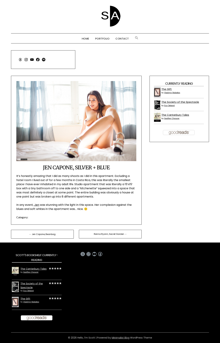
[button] (136, 37)
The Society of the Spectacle (180, 102)
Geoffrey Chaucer (171, 118)
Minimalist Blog (120, 337)
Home (85, 38)
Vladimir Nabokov (172, 92)
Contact (122, 38)
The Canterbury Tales (175, 115)
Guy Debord (169, 105)
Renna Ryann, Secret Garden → (110, 234)
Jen (36, 205)
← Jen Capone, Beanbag (42, 234)
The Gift (166, 89)
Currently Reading (179, 83)
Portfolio (102, 38)
